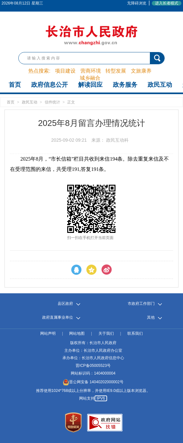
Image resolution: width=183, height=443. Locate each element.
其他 (151, 317)
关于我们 (106, 334)
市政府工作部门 (141, 304)
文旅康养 (141, 71)
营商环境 (90, 71)
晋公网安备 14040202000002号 (93, 382)
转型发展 (115, 71)
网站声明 (48, 334)
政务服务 (125, 84)
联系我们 (135, 334)
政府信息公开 (49, 84)
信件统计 (52, 102)
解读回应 (90, 84)
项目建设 (65, 71)
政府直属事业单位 (57, 317)
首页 (15, 84)
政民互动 (160, 84)
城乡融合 (90, 78)
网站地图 (77, 334)
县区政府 (65, 304)
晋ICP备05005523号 (93, 365)
